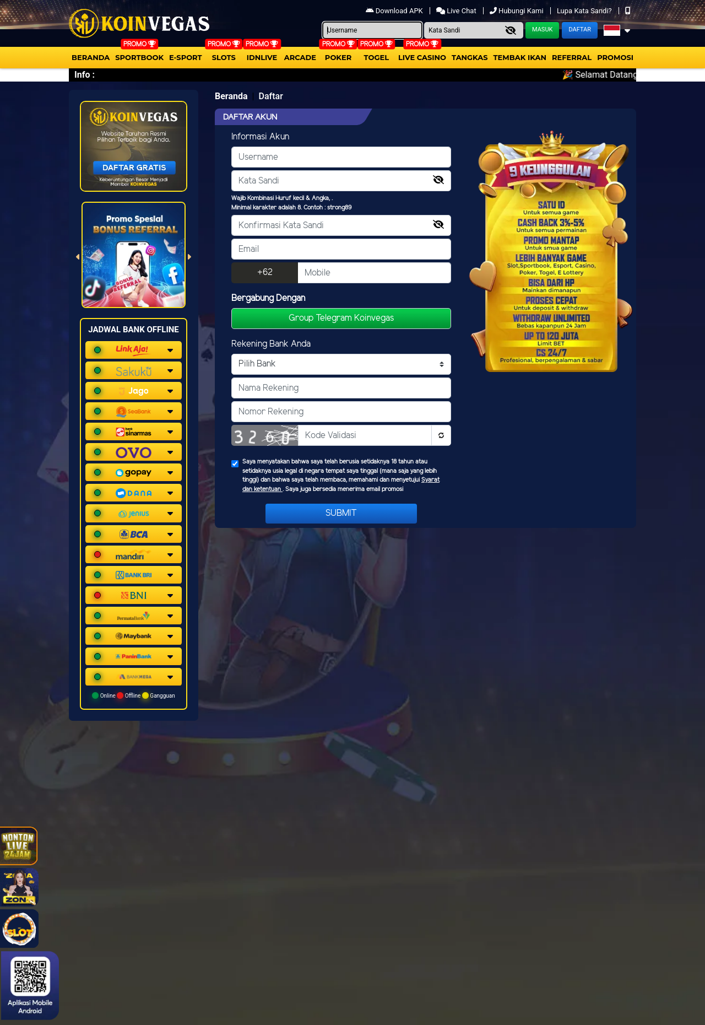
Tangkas (470, 57)
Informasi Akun (260, 137)
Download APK (395, 11)
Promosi (615, 57)
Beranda (91, 57)
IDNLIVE (262, 57)
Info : (84, 74)
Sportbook (139, 57)
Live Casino (422, 57)
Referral (572, 57)
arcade (300, 57)
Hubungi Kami (517, 11)
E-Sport (185, 57)
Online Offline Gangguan (133, 695)
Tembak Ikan (520, 57)
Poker (338, 57)
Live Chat (457, 11)
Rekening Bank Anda (271, 344)
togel (376, 57)
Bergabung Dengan (268, 298)
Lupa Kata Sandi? (585, 11)
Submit (341, 513)
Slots (224, 57)
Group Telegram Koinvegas (341, 318)
